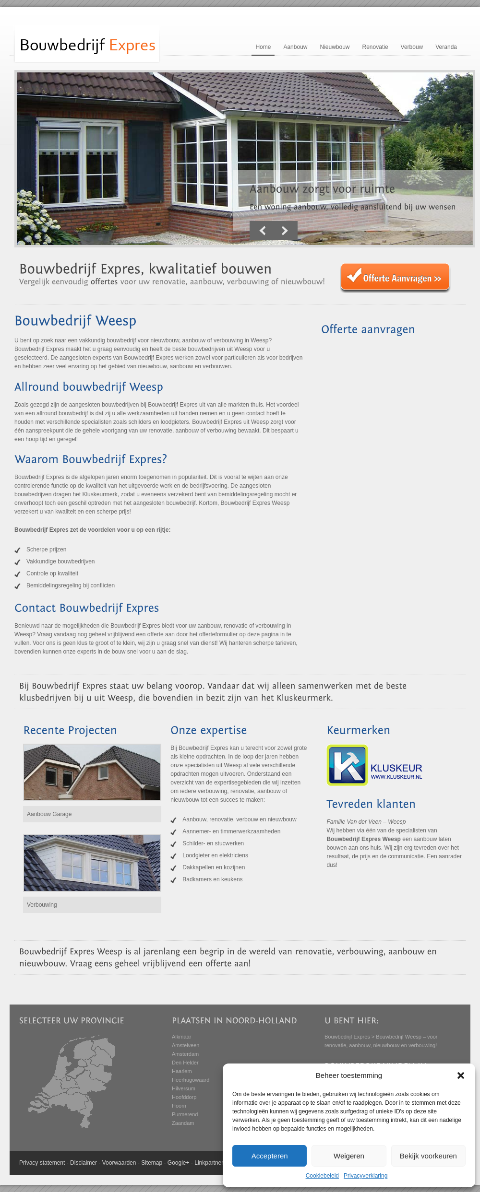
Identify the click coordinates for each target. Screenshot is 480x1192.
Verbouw (412, 47)
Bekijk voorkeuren (428, 1156)
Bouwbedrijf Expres (347, 1037)
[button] (461, 1075)
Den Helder (185, 1062)
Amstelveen (185, 1045)
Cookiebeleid (322, 1175)
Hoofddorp (184, 1097)
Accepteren (270, 1156)
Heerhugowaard (190, 1080)
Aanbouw (295, 47)
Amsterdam (185, 1054)
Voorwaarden (119, 1162)
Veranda (446, 47)
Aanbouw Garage (49, 814)
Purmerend (185, 1114)
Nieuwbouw (334, 47)
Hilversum (183, 1088)
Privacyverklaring (365, 1175)
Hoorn (179, 1106)
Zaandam (183, 1123)
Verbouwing (42, 904)
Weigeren (349, 1156)
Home (263, 47)
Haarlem (182, 1071)
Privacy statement (42, 1162)
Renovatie (375, 47)
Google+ (179, 1162)
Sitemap (151, 1162)
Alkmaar (181, 1037)
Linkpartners (210, 1162)
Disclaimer (83, 1162)
